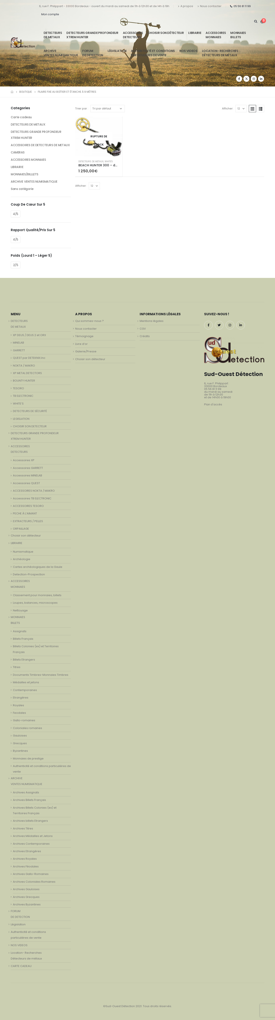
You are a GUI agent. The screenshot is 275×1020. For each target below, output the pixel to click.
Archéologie (21, 559)
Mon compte (50, 14)
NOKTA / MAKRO (24, 366)
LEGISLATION (21, 419)
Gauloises (20, 736)
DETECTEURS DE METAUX (91, 161)
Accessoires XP (23, 460)
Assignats (19, 631)
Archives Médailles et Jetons (33, 836)
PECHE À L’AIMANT (25, 513)
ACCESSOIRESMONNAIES (216, 35)
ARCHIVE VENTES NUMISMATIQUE (61, 53)
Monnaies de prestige (28, 758)
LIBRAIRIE (194, 33)
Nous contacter (209, 6)
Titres (16, 667)
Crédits (145, 336)
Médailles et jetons (26, 682)
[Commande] (107, 108)
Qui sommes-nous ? (89, 321)
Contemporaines (25, 690)
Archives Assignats (26, 792)
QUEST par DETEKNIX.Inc (29, 358)
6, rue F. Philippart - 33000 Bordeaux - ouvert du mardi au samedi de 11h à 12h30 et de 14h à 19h (104, 6)
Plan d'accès (213, 404)
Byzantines (20, 751)
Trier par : (81, 108)
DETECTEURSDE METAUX (53, 35)
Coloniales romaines (27, 728)
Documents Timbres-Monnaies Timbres (40, 675)
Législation (117, 51)
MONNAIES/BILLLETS (24, 174)
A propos (185, 6)
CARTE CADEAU (55, 69)
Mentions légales (151, 321)
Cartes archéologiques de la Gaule (37, 567)
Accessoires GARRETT (28, 468)
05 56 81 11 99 (240, 6)
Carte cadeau (21, 117)
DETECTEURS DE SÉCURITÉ (30, 411)
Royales (18, 705)
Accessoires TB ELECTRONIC (32, 498)
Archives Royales (25, 859)
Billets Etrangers (24, 660)
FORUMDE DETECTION (92, 53)
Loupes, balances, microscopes (35, 603)
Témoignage (84, 336)
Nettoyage (20, 610)
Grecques (20, 743)
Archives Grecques (26, 897)
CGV (143, 329)
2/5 (15, 265)
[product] (98, 136)
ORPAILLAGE (21, 529)
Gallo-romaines (24, 720)
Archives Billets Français (29, 800)
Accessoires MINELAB (27, 475)
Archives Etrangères (27, 851)
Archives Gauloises (26, 889)
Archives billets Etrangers (30, 821)
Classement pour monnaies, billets (37, 595)
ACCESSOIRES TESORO (28, 506)
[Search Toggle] (255, 21)
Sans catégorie (22, 189)
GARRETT (19, 350)
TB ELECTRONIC (23, 396)
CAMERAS (17, 152)
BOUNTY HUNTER (24, 381)
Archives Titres (23, 828)
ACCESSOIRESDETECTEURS (133, 35)
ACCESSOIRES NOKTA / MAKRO (34, 491)
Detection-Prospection (29, 574)
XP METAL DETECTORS (27, 373)
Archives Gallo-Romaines (31, 874)
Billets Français (23, 639)
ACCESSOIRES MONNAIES (28, 160)
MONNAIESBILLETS (238, 35)
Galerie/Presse (85, 351)
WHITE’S (18, 404)
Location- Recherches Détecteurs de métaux (220, 53)
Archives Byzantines (27, 904)
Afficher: (227, 108)
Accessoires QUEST (26, 483)
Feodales (19, 713)
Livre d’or (81, 344)
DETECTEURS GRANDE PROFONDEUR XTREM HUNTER (92, 35)
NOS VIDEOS (188, 51)
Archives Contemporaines (31, 844)
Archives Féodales (26, 866)
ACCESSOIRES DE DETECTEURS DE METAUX (40, 145)
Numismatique (23, 552)
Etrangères (20, 698)
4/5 (15, 214)
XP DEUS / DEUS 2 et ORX (29, 335)
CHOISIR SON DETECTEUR (30, 426)
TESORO (18, 388)
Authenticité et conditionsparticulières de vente (153, 53)
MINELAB (18, 343)
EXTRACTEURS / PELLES (28, 521)
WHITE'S (109, 161)
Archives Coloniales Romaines (34, 882)
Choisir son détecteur (166, 33)
